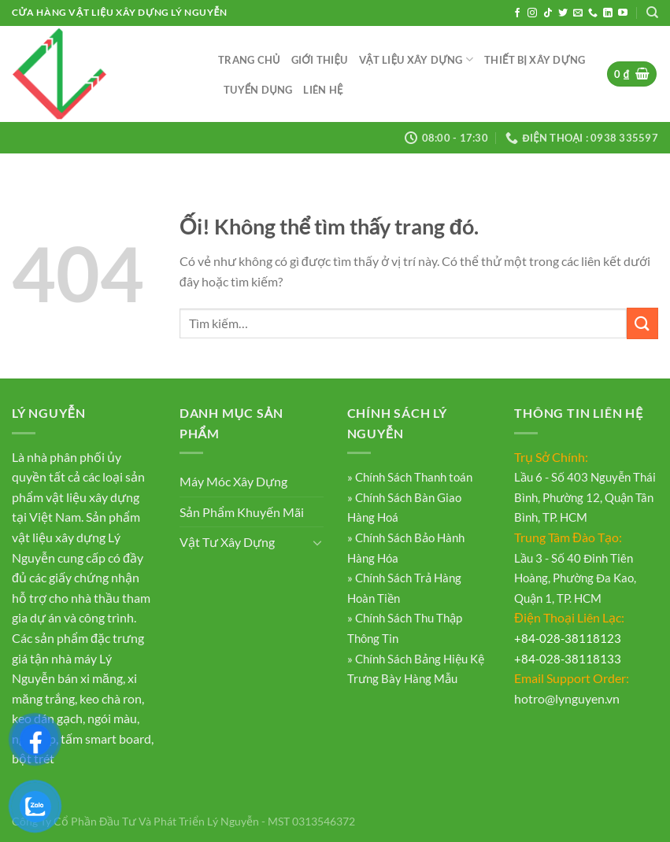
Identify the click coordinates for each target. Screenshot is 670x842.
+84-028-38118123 (567, 638)
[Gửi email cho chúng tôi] (578, 13)
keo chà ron (111, 698)
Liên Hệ (322, 89)
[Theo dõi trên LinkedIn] (608, 13)
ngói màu (112, 718)
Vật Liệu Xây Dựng (416, 59)
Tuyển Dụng (258, 89)
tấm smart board (106, 738)
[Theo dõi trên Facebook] (517, 13)
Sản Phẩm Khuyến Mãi (242, 511)
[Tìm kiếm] (652, 13)
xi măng (101, 677)
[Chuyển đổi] (317, 542)
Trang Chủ (249, 60)
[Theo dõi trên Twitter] (563, 13)
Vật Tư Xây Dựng (227, 541)
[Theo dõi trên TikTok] (548, 13)
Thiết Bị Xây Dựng (534, 60)
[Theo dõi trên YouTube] (622, 13)
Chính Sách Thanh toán (412, 477)
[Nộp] (642, 323)
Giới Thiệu (319, 60)
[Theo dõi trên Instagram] (532, 13)
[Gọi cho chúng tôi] (593, 13)
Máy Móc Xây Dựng (233, 481)
